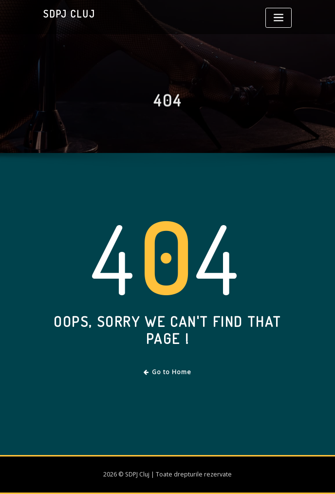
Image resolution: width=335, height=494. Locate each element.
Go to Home (168, 372)
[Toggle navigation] (278, 18)
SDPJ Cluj (69, 13)
